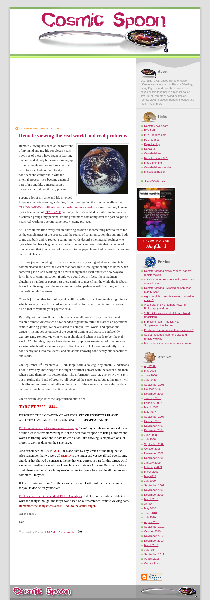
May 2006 (150, 370)
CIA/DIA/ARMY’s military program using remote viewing (57, 207)
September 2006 (154, 384)
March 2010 (151, 499)
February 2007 (153, 402)
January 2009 (152, 462)
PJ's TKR (149, 130)
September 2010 (154, 526)
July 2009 (150, 480)
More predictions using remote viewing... (168, 343)
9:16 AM (49, 532)
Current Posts (152, 563)
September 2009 (154, 485)
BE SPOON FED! (155, 180)
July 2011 (150, 549)
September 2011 (154, 554)
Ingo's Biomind (153, 162)
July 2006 (150, 379)
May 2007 (150, 411)
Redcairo (149, 148)
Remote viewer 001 (156, 158)
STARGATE (53, 212)
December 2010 (154, 540)
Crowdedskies (152, 153)
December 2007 (154, 430)
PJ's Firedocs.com (155, 134)
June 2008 (150, 434)
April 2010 (150, 503)
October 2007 (152, 421)
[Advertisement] (72, 93)
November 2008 (154, 453)
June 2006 (150, 375)
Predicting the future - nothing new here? (169, 330)
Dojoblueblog (152, 144)
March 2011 (151, 545)
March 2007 (151, 407)
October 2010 (152, 531)
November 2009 (154, 489)
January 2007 (152, 398)
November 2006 (154, 393)
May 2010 (150, 508)
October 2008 (152, 448)
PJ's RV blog (152, 139)
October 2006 (152, 388)
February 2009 (153, 467)
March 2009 (151, 471)
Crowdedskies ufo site (157, 167)
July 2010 (150, 517)
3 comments (66, 532)
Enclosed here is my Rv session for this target (48, 428)
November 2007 (154, 425)
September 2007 (154, 416)
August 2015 (151, 558)
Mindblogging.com (155, 171)
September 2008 (154, 444)
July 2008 (150, 439)
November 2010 (154, 535)
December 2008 (154, 457)
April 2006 (150, 366)
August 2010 (151, 522)
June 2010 (150, 513)
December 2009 (154, 494)
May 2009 (150, 476)
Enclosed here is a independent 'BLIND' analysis (50, 496)
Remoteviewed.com (156, 125)
